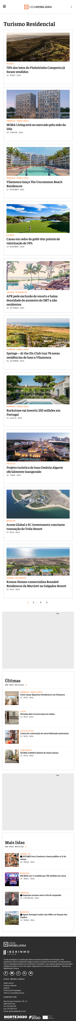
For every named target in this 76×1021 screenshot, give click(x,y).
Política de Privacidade (12, 990)
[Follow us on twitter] (31, 973)
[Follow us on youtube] (12, 973)
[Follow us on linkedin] (24, 973)
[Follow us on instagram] (18, 973)
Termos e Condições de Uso (14, 993)
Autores (6, 988)
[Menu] (4, 8)
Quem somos (9, 983)
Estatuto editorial (10, 986)
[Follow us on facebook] (6, 973)
